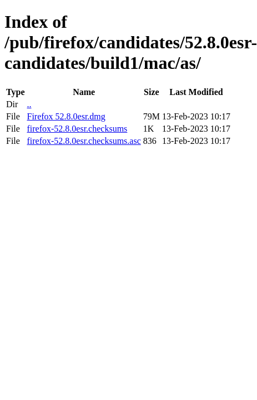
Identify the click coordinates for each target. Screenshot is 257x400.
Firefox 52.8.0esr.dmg (66, 116)
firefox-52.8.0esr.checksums (77, 128)
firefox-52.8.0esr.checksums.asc (83, 141)
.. (29, 104)
